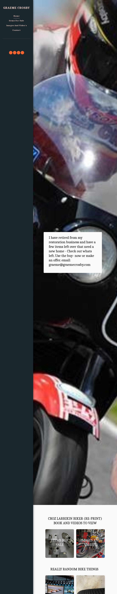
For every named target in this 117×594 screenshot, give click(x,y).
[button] (16, 41)
